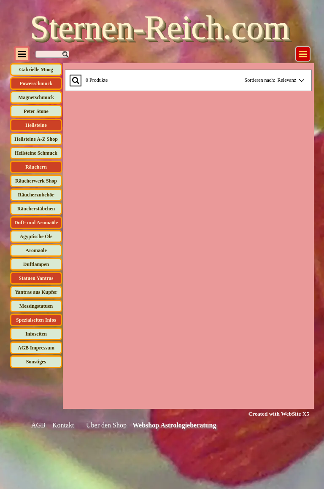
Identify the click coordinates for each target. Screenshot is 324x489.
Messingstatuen (36, 306)
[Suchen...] (75, 80)
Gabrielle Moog (36, 70)
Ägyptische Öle (36, 236)
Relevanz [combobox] (287, 80)
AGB (38, 425)
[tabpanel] (273, 413)
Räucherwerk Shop (36, 181)
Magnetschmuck (36, 97)
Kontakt (63, 425)
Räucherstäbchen (36, 209)
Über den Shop (106, 425)
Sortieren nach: (260, 80)
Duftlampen (36, 264)
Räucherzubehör (36, 195)
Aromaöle (35, 250)
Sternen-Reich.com (159, 27)
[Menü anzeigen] (302, 54)
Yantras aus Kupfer (36, 292)
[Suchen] (52, 54)
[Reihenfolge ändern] (300, 80)
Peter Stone (36, 111)
